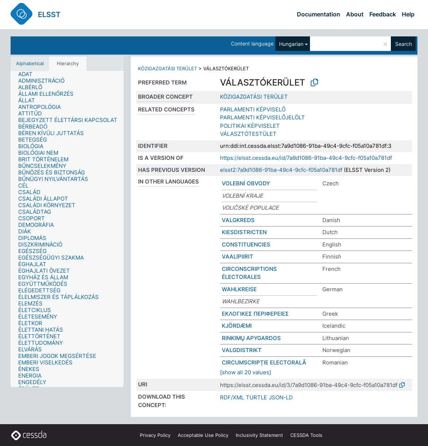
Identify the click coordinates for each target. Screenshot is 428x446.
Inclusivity (259, 435)
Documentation (318, 14)
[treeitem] (28, 74)
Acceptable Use (203, 435)
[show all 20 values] (245, 372)
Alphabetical (30, 63)
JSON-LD (281, 397)
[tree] (67, 229)
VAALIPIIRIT (237, 256)
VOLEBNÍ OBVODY (246, 183)
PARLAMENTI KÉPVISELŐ (253, 109)
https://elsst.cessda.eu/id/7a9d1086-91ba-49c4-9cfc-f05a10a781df (306, 157)
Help (408, 14)
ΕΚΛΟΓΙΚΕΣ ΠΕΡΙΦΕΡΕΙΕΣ (255, 313)
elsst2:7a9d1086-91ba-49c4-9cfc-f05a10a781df (281, 169)
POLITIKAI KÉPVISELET (250, 125)
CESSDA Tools (306, 435)
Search (403, 44)
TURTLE (256, 397)
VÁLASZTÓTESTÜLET (248, 133)
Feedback (382, 14)
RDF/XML (232, 397)
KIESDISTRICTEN (244, 232)
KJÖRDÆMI (237, 325)
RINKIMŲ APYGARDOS (251, 338)
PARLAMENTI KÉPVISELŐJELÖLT (262, 117)
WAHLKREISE (239, 289)
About (355, 14)
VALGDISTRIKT (242, 350)
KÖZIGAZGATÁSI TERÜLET (167, 68)
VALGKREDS (238, 220)
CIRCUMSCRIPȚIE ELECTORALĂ (264, 362)
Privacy (155, 435)
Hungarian (291, 44)
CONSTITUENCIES (246, 244)
